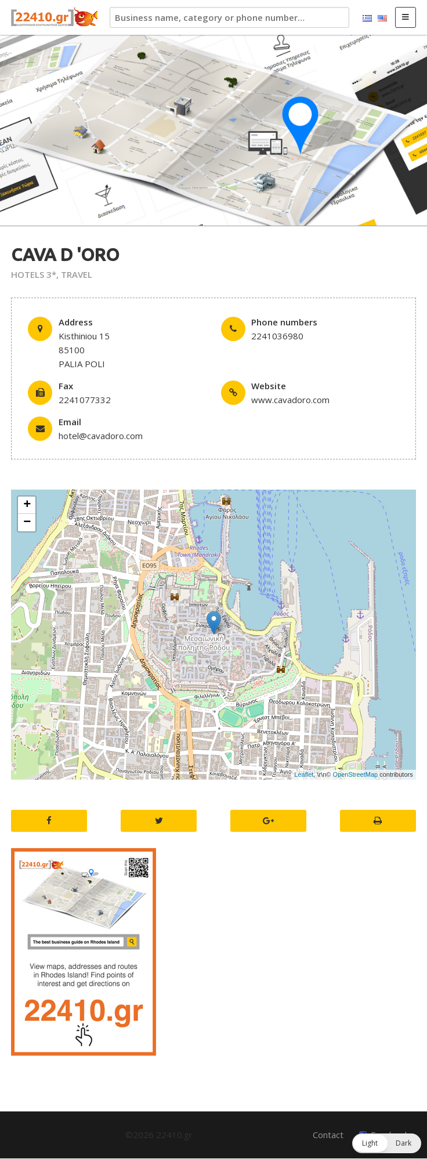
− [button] (27, 522)
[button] (386, 1143)
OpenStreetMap (355, 774)
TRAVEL (76, 274)
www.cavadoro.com (290, 399)
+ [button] (27, 505)
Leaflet (303, 774)
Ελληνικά (367, 18)
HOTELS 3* (33, 274)
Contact (328, 1134)
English (382, 18)
